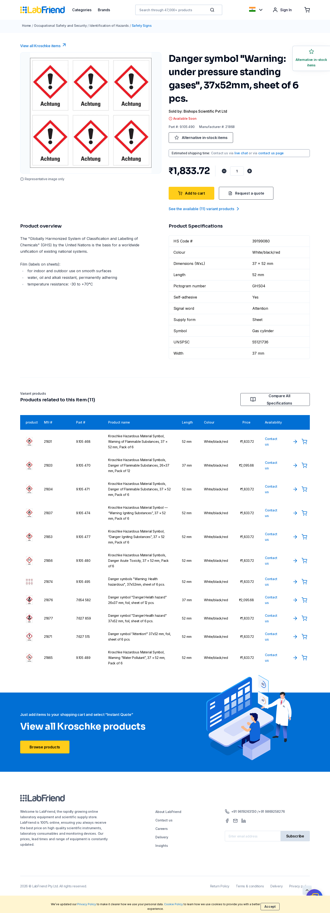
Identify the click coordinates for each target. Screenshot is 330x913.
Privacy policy (299, 886)
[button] (213, 10)
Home (26, 25)
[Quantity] (236, 171)
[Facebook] (227, 820)
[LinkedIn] (243, 820)
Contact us (163, 820)
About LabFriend (168, 812)
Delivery (161, 837)
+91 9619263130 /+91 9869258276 (255, 811)
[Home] (46, 9)
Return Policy (220, 886)
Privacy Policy (87, 904)
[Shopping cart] (307, 10)
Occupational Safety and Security (60, 25)
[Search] (212, 10)
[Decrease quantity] (224, 171)
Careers (161, 829)
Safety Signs (142, 25)
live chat (241, 153)
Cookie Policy (173, 904)
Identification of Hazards (109, 25)
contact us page (271, 153)
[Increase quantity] (249, 171)
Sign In (282, 10)
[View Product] (295, 441)
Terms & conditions (250, 886)
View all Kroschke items (43, 45)
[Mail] (235, 820)
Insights (161, 846)
